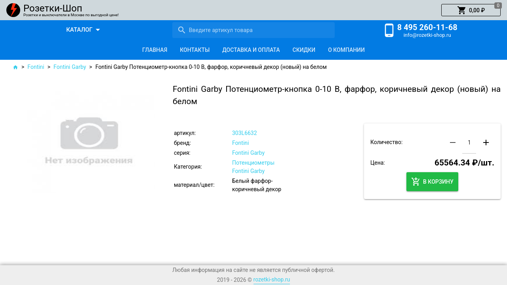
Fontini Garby (69, 67)
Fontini (35, 67)
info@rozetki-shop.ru (427, 35)
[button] (471, 10)
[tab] (154, 50)
